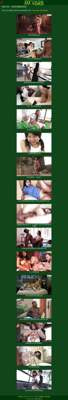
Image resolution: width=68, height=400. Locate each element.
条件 (25, 396)
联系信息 (20, 396)
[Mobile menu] (1, 2)
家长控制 (47, 396)
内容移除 (41, 396)
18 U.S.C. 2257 (32, 396)
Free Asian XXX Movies (40, 10)
